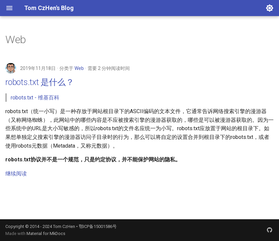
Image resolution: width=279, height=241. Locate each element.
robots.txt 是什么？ (39, 82)
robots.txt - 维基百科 (35, 97)
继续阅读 (16, 173)
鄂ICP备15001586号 (98, 226)
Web (79, 68)
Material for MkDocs (45, 233)
